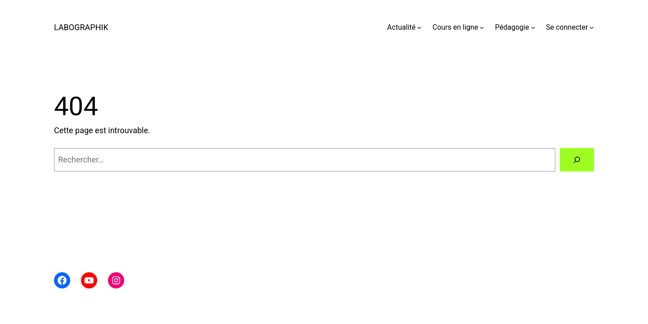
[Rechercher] (577, 159)
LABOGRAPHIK (81, 27)
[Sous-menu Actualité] (419, 27)
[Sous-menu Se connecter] (592, 27)
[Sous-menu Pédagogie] (533, 27)
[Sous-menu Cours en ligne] (482, 27)
